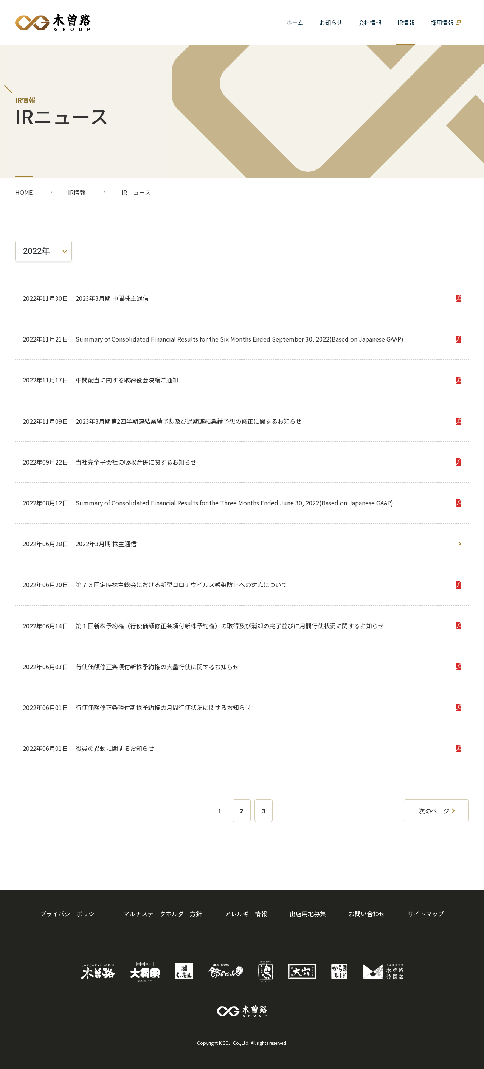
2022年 (36, 251)
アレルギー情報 (246, 913)
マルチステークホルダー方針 (162, 913)
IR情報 (77, 192)
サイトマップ (426, 913)
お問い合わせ (367, 913)
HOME (24, 192)
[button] (370, 22)
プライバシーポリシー (70, 913)
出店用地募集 (308, 913)
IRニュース (136, 192)
